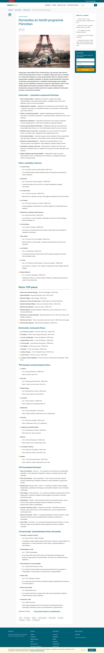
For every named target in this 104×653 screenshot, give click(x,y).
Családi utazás (26, 10)
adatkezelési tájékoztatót (88, 66)
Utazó (12, 5)
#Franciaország (36, 620)
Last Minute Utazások (73, 5)
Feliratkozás (85, 69)
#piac (21, 617)
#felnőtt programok (42, 617)
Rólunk (54, 639)
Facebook (77, 634)
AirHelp (54, 5)
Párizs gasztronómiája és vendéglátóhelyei (47, 611)
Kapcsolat (55, 641)
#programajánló (52, 617)
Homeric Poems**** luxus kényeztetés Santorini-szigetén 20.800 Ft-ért (85, 20)
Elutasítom (83, 650)
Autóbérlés (48, 5)
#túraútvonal (27, 617)
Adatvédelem (56, 644)
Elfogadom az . (85, 66)
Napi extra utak (62, 5)
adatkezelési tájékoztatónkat (37, 650)
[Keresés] (95, 5)
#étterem (34, 617)
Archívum (55, 634)
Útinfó (31, 641)
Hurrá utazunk (18, 10)
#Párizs (28, 620)
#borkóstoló (22, 620)
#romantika (60, 617)
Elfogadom (91, 650)
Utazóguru (10, 10)
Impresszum (56, 646)
